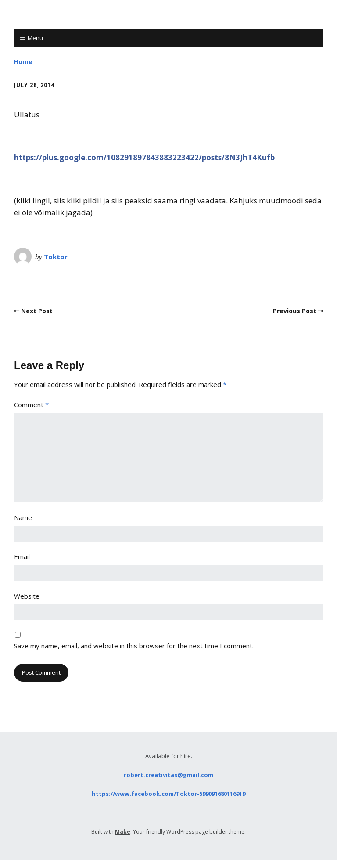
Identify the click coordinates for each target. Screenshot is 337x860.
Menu (35, 38)
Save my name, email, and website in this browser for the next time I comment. (134, 645)
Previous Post (294, 311)
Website (26, 596)
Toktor (56, 256)
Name (23, 517)
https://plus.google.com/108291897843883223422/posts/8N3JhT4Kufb (144, 157)
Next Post (37, 311)
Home (23, 62)
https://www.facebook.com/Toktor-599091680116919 (168, 794)
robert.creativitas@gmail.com (168, 775)
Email (22, 556)
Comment (31, 404)
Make (122, 831)
